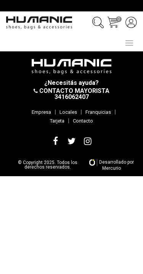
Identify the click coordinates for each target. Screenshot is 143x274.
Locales (68, 112)
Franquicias (98, 112)
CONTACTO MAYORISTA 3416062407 (73, 93)
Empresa (41, 112)
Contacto (83, 121)
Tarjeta (57, 121)
